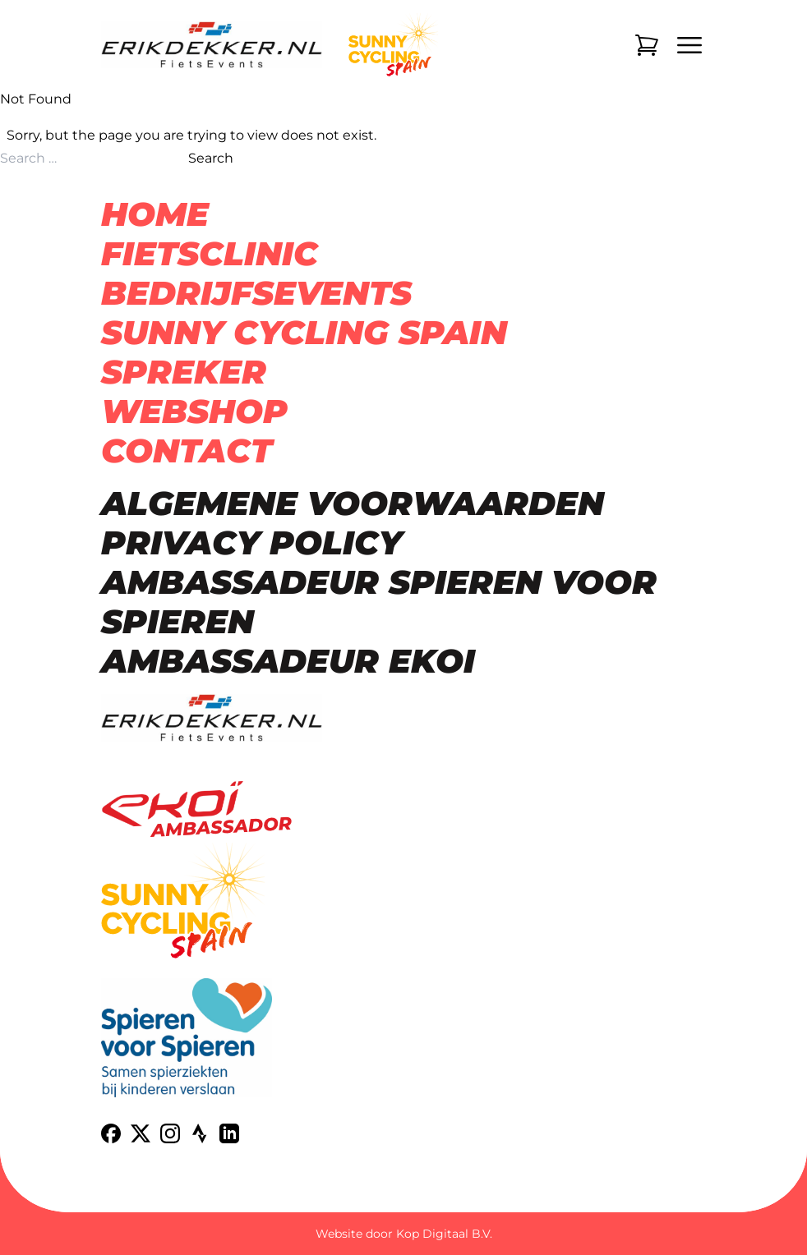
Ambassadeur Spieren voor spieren (379, 601)
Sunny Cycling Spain (304, 332)
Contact (186, 450)
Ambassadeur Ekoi (288, 661)
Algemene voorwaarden (352, 503)
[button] (33, 1222)
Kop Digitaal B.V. (444, 1233)
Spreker (183, 372)
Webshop (194, 411)
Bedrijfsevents (256, 293)
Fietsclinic (209, 253)
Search (210, 158)
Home (155, 214)
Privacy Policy (251, 542)
